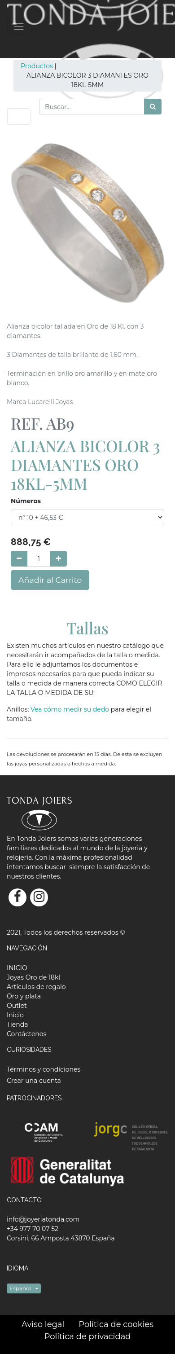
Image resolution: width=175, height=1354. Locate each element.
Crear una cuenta (34, 1081)
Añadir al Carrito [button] (50, 580)
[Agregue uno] (58, 559)
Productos (37, 66)
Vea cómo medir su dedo (71, 709)
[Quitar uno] (19, 559)
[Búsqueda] (153, 106)
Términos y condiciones (43, 1069)
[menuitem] (17, 968)
